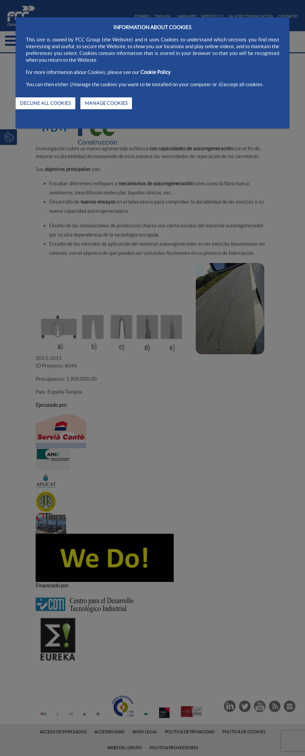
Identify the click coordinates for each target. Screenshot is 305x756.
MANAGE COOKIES (106, 103)
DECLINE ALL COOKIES (45, 103)
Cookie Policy (155, 72)
